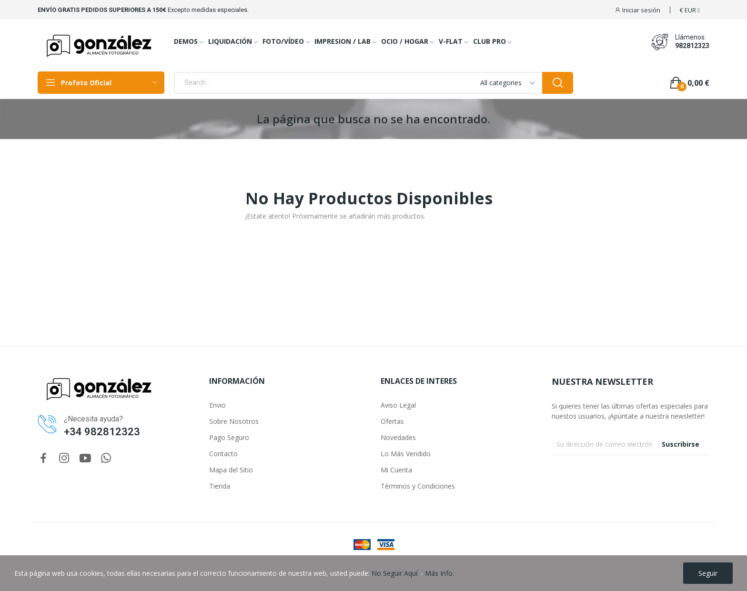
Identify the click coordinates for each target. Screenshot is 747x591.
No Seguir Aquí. (395, 573)
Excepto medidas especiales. (208, 9)
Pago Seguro (229, 437)
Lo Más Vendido (406, 453)
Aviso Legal (398, 405)
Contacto (223, 453)
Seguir (707, 573)
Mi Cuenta (396, 469)
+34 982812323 (102, 432)
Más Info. (439, 573)
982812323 (692, 45)
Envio (217, 405)
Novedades (398, 437)
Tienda (219, 486)
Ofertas (392, 421)
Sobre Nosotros (234, 421)
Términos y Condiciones (418, 486)
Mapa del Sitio (231, 469)
